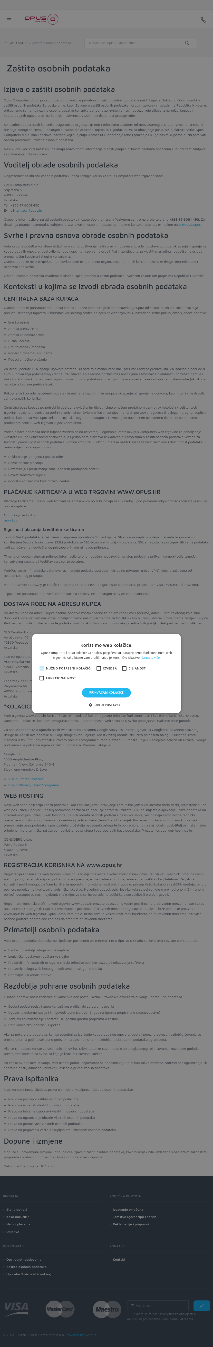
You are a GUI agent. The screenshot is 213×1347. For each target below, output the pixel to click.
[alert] (106, 673)
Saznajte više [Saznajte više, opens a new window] (150, 658)
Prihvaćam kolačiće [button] (106, 692)
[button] (106, 704)
